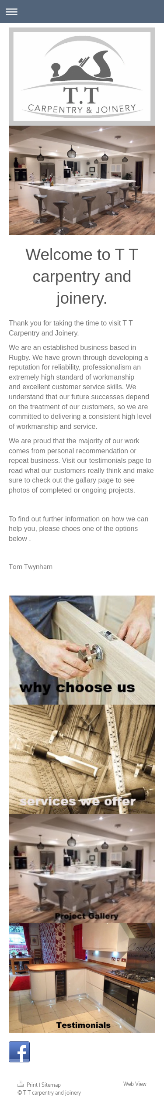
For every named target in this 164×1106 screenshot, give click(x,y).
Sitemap (51, 1085)
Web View (135, 1084)
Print (28, 1085)
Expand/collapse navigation (82, 11)
